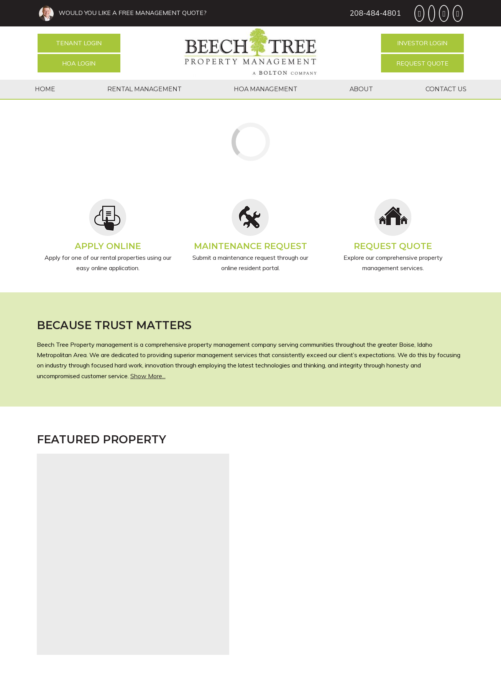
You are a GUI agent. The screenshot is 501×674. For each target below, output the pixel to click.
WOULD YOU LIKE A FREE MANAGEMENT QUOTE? (131, 12)
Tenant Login (79, 43)
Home (45, 89)
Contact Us (446, 89)
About (361, 89)
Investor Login (422, 43)
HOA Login (78, 63)
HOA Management (265, 89)
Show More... (148, 376)
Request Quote (422, 63)
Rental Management (144, 89)
